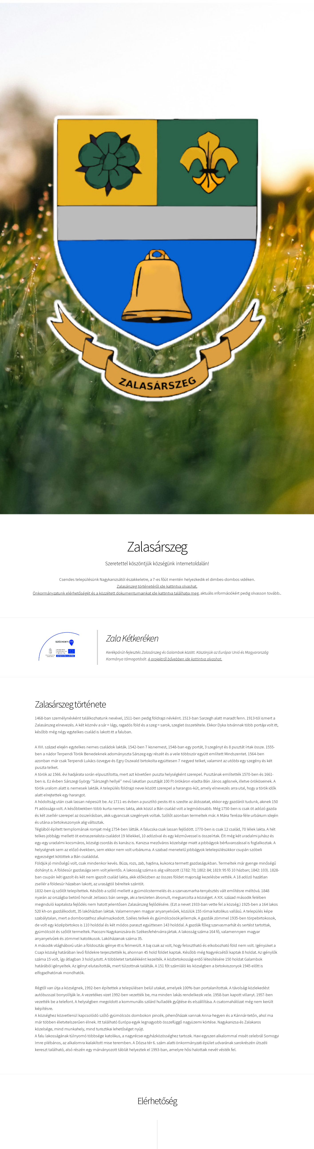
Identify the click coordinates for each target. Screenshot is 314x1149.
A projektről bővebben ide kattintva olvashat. (185, 658)
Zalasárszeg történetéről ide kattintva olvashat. (157, 586)
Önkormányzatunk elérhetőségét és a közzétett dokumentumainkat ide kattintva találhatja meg (115, 593)
